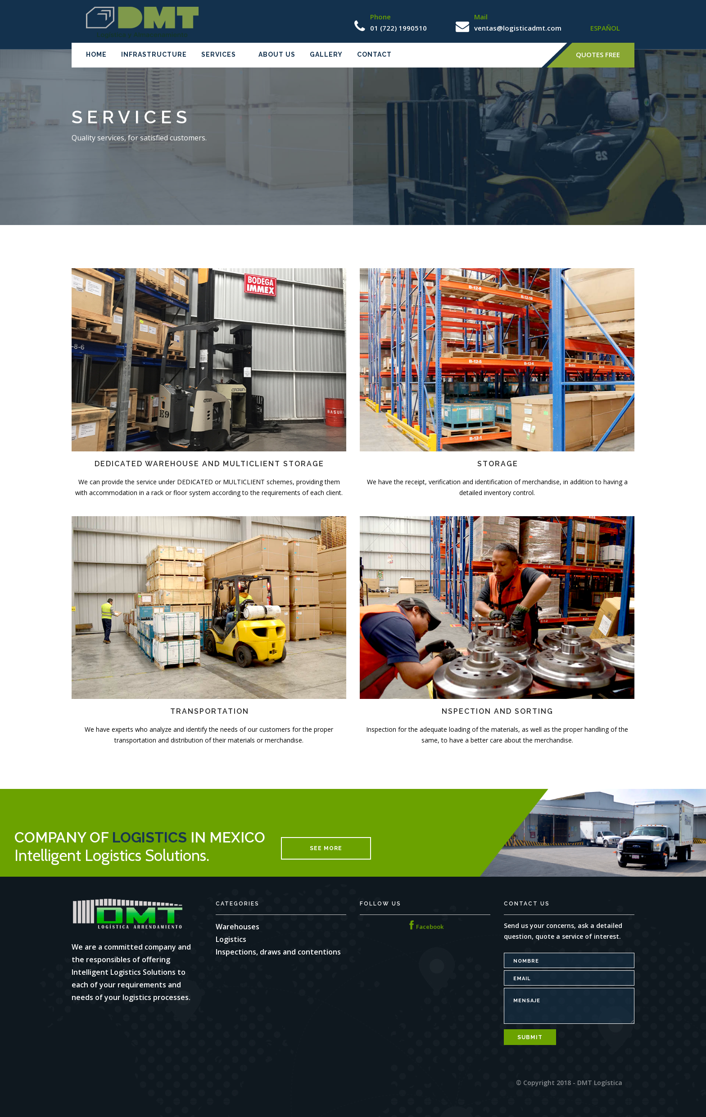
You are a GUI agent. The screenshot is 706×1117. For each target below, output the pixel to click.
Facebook (425, 927)
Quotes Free (598, 54)
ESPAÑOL (605, 27)
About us (276, 54)
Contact (374, 54)
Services (218, 54)
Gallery (326, 54)
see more (326, 848)
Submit (530, 1037)
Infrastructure (154, 54)
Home (96, 54)
